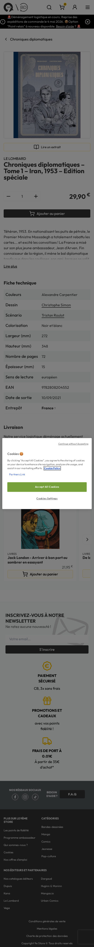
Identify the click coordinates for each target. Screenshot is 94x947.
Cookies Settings (46, 498)
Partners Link (17, 474)
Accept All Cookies (47, 486)
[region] (46, 473)
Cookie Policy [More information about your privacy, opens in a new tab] (52, 468)
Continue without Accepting (73, 443)
